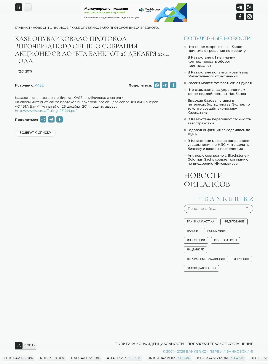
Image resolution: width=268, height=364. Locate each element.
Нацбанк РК (195, 249)
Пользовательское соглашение (220, 344)
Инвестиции (196, 240)
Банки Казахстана (200, 221)
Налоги (192, 231)
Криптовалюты (225, 240)
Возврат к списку (35, 133)
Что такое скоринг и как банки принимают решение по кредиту (215, 49)
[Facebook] (240, 16)
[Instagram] (249, 16)
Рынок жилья (217, 231)
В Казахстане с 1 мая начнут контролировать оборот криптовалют (210, 61)
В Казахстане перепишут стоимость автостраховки (217, 121)
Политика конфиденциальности (149, 344)
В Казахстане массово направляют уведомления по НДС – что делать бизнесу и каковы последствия (217, 145)
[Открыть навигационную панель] (28, 7)
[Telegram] (240, 7)
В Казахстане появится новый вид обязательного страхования (216, 74)
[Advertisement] (95, 152)
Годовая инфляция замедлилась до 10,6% (217, 132)
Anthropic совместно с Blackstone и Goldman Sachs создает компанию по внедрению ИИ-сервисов (217, 159)
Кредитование (234, 221)
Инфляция (241, 259)
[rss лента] (249, 7)
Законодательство (201, 268)
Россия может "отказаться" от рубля (218, 83)
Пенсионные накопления (206, 259)
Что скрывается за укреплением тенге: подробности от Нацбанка (215, 92)
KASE (39, 85)
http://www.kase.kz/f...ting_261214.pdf (45, 111)
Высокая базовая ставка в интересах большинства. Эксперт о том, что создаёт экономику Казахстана (217, 106)
